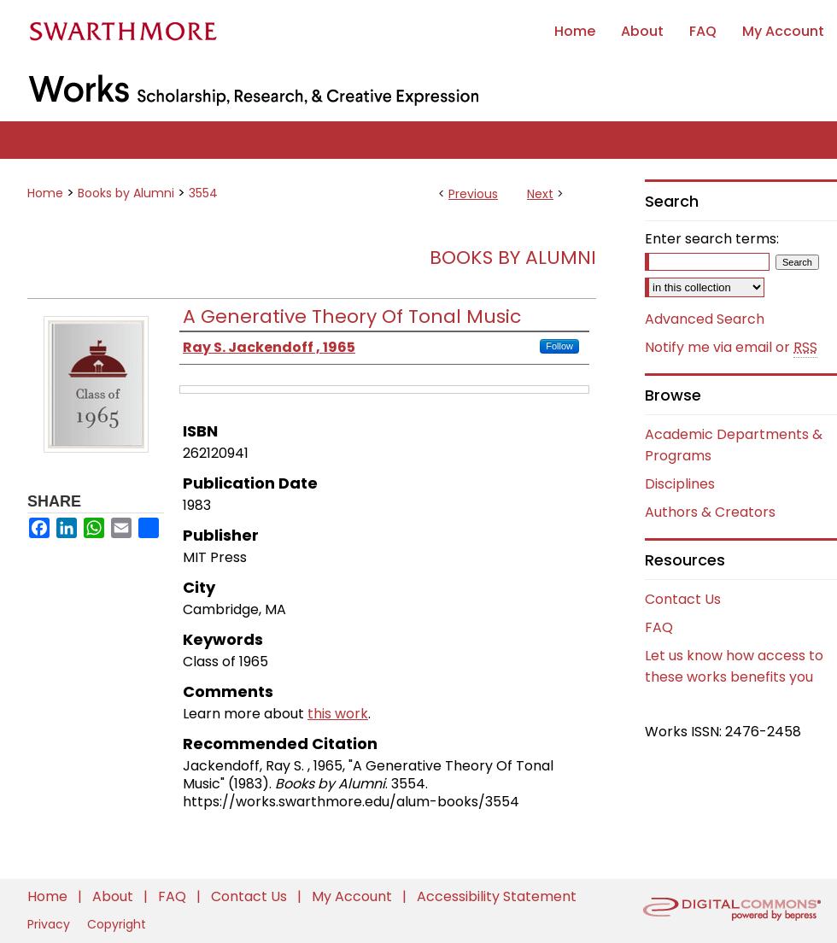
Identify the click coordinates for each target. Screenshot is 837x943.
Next (540, 193)
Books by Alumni (126, 193)
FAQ (659, 627)
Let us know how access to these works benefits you (734, 666)
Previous (473, 193)
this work (337, 713)
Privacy (50, 924)
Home (45, 193)
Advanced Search (704, 319)
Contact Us (683, 599)
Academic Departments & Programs (733, 445)
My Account (353, 896)
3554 (203, 193)
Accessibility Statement (497, 896)
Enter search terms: (712, 239)
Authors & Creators (710, 512)
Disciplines (680, 484)
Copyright (116, 924)
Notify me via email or (731, 347)
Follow (559, 346)
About (114, 896)
